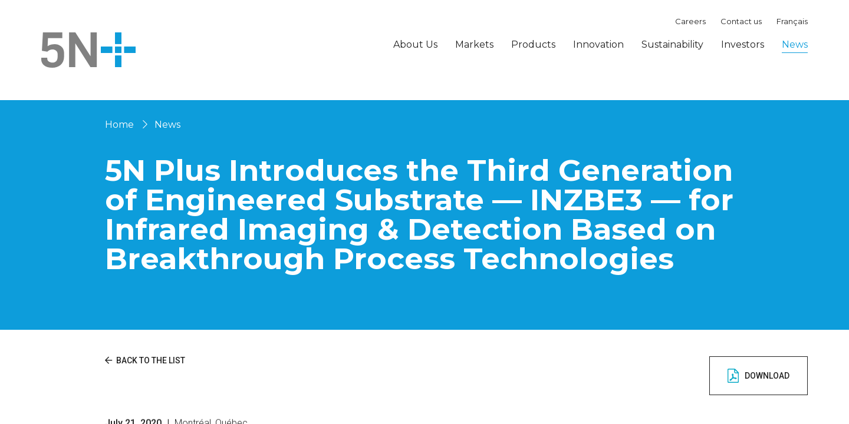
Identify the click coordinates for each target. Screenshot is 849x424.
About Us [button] (415, 44)
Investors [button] (742, 44)
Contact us (741, 21)
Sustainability (672, 44)
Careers (690, 21)
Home (119, 124)
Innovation (598, 44)
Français (792, 21)
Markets (474, 44)
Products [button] (533, 44)
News (795, 44)
